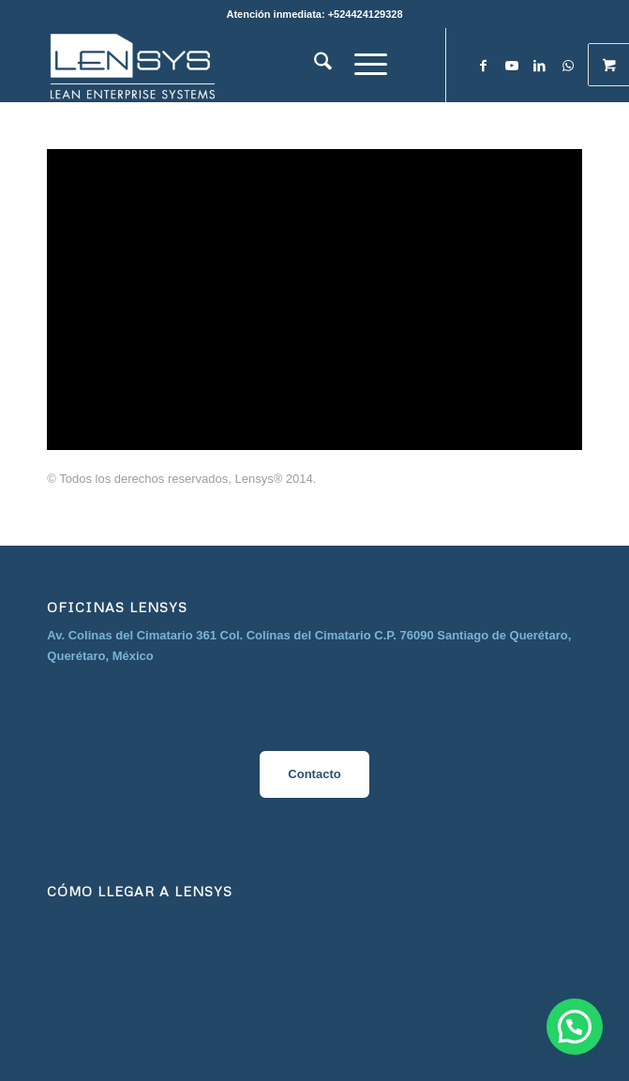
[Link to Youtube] (512, 66)
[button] (575, 1026)
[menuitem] (323, 64)
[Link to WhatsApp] (568, 66)
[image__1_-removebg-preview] (260, 64)
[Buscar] (323, 64)
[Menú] (370, 64)
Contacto (314, 774)
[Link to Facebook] (484, 66)
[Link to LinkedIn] (540, 66)
